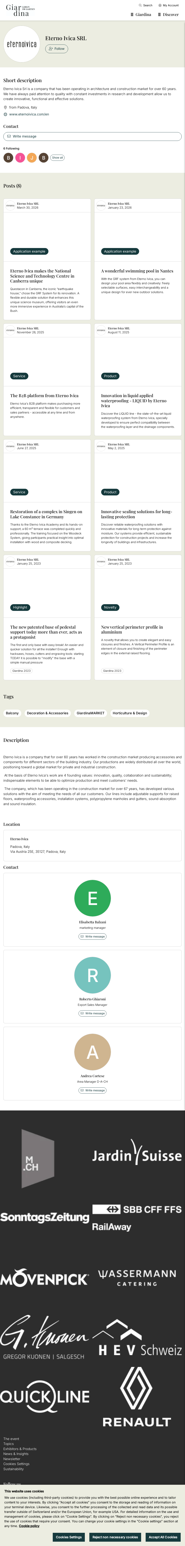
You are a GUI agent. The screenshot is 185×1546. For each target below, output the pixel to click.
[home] (20, 10)
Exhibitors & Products (20, 1449)
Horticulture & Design (130, 713)
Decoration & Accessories (47, 713)
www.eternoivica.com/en (26, 114)
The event (11, 1439)
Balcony (12, 713)
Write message (21, 136)
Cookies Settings (16, 1464)
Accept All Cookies (163, 1537)
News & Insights (16, 1454)
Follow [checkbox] (57, 49)
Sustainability (13, 1469)
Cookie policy (29, 1526)
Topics (8, 1444)
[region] (92, 1515)
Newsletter (11, 1459)
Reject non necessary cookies (115, 1537)
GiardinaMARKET (91, 713)
